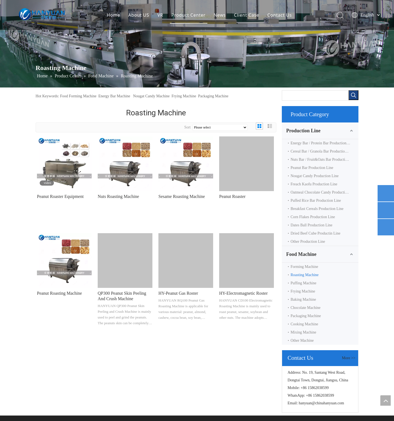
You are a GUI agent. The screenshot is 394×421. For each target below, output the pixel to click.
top (385, 400)
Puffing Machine (303, 283)
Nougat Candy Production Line (314, 176)
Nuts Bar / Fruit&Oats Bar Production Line (324, 159)
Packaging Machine (213, 96)
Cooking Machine (304, 324)
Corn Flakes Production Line (313, 217)
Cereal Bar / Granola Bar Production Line (323, 151)
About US (138, 15)
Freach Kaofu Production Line (314, 184)
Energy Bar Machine (114, 96)
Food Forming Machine (78, 96)
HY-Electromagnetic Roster (243, 293)
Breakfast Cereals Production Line (317, 209)
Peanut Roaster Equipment (60, 196)
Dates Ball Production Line (311, 225)
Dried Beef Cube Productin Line (315, 233)
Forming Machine (304, 267)
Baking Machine (303, 299)
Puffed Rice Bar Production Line (316, 200)
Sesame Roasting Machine (181, 196)
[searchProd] (315, 95)
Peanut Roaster (232, 196)
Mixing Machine (303, 332)
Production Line (303, 130)
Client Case (246, 15)
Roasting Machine (304, 275)
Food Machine (301, 254)
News (220, 15)
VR (160, 15)
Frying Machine (184, 96)
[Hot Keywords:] (353, 95)
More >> (348, 358)
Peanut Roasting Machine (59, 293)
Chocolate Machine (305, 308)
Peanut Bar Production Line (312, 168)
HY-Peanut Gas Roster (178, 293)
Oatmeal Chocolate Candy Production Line (324, 192)
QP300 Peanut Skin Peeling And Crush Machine (122, 296)
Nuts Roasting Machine (118, 196)
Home (113, 15)
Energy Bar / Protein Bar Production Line (322, 143)
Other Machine (302, 340)
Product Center (188, 15)
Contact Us (279, 15)
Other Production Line (308, 241)
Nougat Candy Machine (151, 96)
